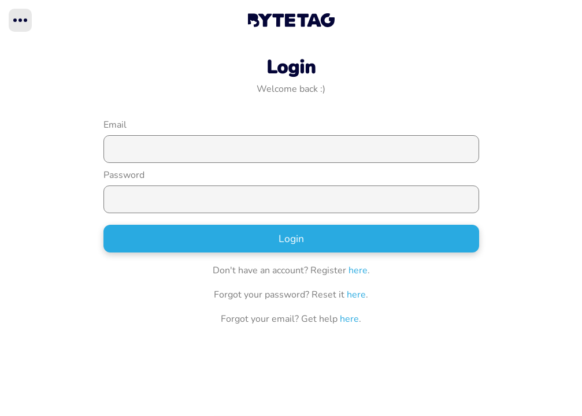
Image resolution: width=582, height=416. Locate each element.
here (358, 270)
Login (291, 239)
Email (115, 124)
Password (123, 175)
